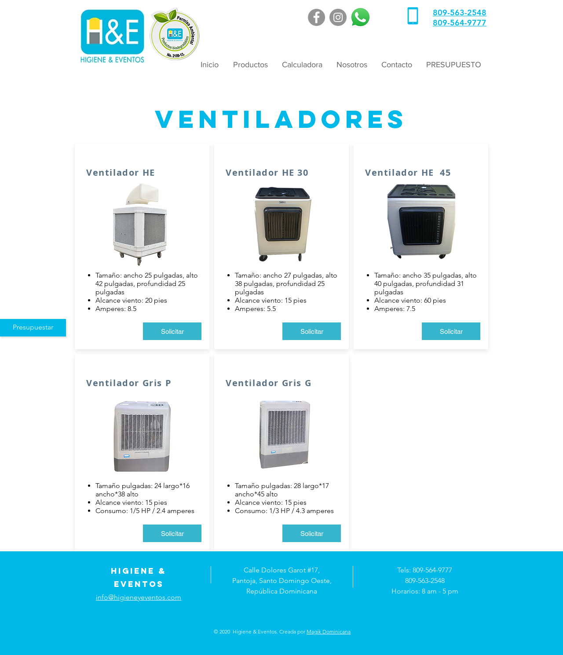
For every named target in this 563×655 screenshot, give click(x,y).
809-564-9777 (459, 23)
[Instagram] (338, 17)
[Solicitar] (172, 331)
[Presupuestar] (33, 328)
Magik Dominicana (329, 631)
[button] (249, 64)
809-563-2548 (459, 12)
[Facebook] (316, 17)
